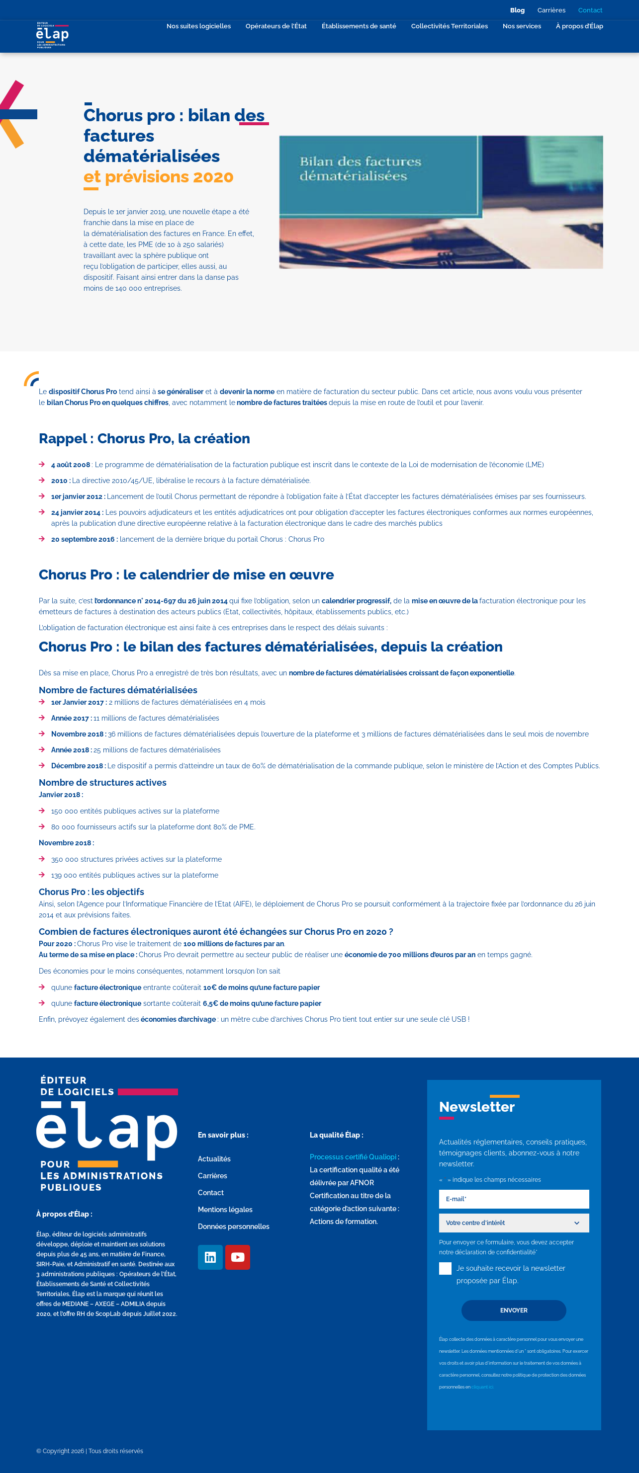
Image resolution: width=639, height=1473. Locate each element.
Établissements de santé (359, 26)
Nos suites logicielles (199, 26)
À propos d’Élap (579, 26)
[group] (322, 502)
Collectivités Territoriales (449, 26)
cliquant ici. (482, 1387)
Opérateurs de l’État (276, 26)
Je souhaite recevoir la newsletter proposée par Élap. (510, 1275)
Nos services (522, 26)
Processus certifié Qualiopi (353, 1157)
